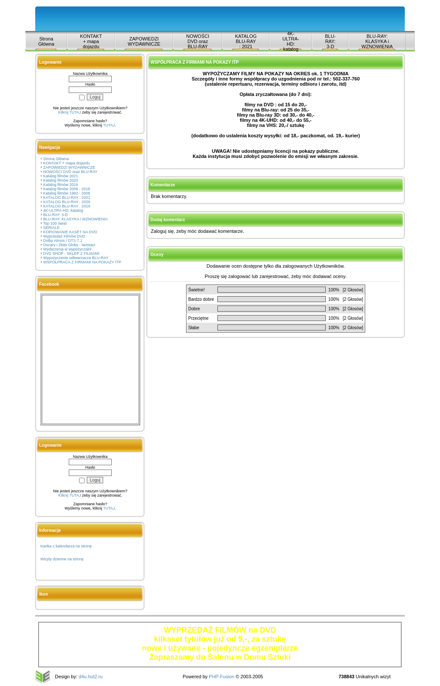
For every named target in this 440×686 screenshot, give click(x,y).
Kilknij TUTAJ (69, 112)
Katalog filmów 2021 (60, 176)
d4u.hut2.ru (91, 676)
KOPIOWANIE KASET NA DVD (70, 232)
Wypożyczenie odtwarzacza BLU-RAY (76, 258)
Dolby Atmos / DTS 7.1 (62, 240)
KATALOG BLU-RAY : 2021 (246, 41)
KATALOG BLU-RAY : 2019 (66, 206)
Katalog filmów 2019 (60, 184)
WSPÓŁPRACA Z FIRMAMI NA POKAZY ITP (82, 262)
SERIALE (51, 228)
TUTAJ (109, 125)
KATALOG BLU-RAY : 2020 (66, 202)
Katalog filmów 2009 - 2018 (66, 189)
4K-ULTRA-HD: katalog (290, 41)
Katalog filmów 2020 (60, 180)
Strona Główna (46, 41)
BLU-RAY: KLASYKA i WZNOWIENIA (377, 41)
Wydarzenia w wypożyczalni (67, 249)
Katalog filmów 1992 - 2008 (66, 193)
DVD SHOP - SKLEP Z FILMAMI (71, 253)
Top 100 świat (55, 223)
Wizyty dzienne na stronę (62, 559)
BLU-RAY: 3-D (330, 41)
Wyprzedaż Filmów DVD (64, 236)
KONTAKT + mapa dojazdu (91, 41)
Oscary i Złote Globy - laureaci (69, 245)
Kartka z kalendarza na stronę (66, 546)
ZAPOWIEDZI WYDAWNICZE (144, 41)
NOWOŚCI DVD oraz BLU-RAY (197, 41)
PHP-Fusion (221, 676)
